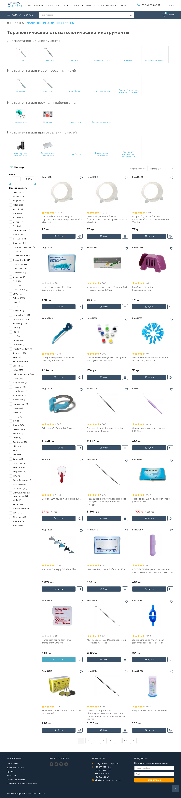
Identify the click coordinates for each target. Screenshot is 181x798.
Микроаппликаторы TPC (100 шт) (149, 711)
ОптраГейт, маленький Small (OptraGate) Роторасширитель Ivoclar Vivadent (107, 219)
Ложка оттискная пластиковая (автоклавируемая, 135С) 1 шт (148, 641)
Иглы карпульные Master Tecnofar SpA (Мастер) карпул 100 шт (107, 288)
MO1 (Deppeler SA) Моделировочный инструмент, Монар (106, 641)
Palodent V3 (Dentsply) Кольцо (58, 428)
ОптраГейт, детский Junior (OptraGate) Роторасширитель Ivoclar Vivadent (152, 219)
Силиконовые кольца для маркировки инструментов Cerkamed (107, 359)
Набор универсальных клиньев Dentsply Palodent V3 (58, 359)
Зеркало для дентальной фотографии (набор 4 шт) (152, 500)
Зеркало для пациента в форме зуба (61, 499)
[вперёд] (133, 741)
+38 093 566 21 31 (103, 777)
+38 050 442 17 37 (103, 770)
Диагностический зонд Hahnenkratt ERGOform (151, 429)
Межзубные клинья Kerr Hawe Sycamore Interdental (57, 288)
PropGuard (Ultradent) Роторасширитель (143, 288)
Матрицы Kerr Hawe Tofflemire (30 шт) (107, 569)
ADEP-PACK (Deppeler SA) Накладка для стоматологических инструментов (152, 570)
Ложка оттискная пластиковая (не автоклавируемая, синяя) (150, 359)
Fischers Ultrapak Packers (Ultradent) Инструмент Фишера (106, 429)
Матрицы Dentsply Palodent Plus (59, 569)
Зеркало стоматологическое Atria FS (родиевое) (61, 712)
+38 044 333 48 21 (148, 5)
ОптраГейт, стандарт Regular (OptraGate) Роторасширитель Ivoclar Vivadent (62, 219)
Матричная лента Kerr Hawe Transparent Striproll (57, 641)
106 (126, 741)
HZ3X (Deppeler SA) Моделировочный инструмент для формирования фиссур (107, 502)
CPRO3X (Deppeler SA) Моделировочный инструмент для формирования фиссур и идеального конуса (106, 715)
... (118, 741)
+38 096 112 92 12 (103, 773)
